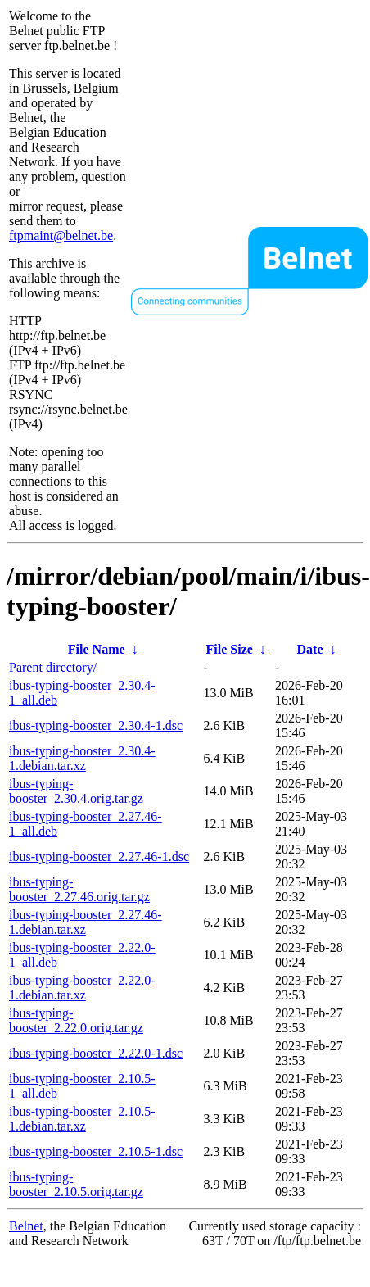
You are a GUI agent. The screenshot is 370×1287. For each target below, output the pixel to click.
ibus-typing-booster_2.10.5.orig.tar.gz (76, 1184)
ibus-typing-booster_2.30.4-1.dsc (96, 725)
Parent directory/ (53, 667)
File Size (229, 649)
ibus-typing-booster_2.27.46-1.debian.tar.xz (85, 922)
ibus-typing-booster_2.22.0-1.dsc (96, 1053)
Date (310, 649)
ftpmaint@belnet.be (61, 235)
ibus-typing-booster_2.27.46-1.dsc (99, 856)
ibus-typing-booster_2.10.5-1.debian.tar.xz (82, 1118)
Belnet (26, 1226)
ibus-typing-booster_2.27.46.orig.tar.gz (79, 889)
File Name (96, 649)
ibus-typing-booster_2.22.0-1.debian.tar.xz (82, 987)
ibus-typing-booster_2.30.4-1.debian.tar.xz (82, 758)
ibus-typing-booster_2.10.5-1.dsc (96, 1151)
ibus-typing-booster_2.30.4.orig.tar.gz (76, 791)
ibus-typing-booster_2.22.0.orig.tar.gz (76, 1020)
